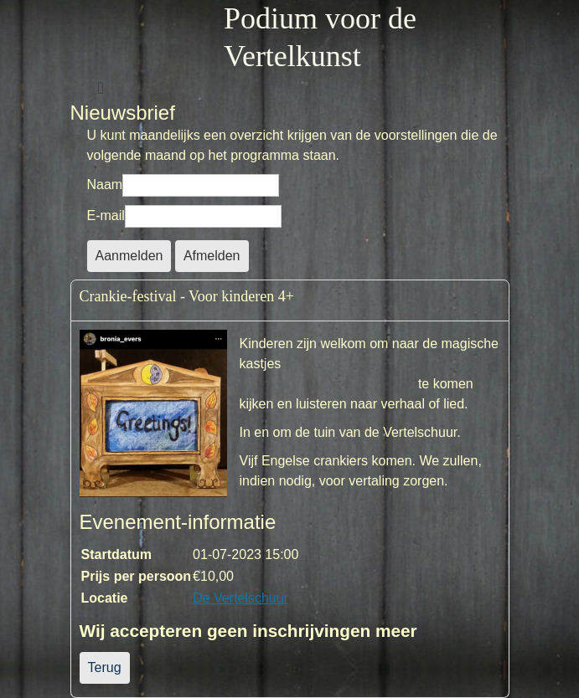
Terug (104, 667)
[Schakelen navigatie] (101, 87)
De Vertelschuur (240, 598)
